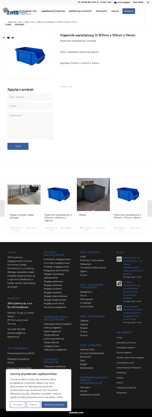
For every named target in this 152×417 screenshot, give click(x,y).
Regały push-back (54, 303)
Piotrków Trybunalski (92, 260)
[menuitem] (122, 2)
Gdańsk (84, 320)
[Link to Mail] (13, 38)
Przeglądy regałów (126, 347)
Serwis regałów (124, 352)
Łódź (83, 256)
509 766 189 (18, 329)
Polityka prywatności (126, 387)
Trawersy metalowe (55, 366)
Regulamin (122, 392)
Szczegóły (31, 227)
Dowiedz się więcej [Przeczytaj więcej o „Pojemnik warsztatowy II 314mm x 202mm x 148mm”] (51, 228)
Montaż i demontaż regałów (130, 357)
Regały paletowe (53, 281)
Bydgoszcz (86, 291)
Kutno (83, 275)
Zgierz (83, 271)
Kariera (120, 377)
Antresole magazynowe (57, 259)
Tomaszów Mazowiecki (93, 267)
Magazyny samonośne (56, 270)
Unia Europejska (123, 2)
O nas (119, 337)
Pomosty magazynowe (57, 263)
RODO (120, 382)
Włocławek (86, 299)
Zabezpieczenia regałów (58, 323)
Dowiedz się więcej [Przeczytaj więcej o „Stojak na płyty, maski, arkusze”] (16, 228)
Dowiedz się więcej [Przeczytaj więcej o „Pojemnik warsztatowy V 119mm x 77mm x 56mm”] (120, 228)
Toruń (83, 295)
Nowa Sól (85, 356)
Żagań (83, 364)
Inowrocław (86, 306)
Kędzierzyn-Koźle (90, 394)
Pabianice (85, 264)
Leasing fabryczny (125, 362)
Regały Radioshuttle (55, 299)
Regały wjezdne (53, 292)
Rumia (83, 335)
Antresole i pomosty (126, 342)
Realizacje (121, 372)
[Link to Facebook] (4, 38)
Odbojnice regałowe (55, 349)
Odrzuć (33, 404)
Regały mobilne (53, 288)
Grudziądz (85, 302)
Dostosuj (17, 404)
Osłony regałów (52, 327)
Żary (82, 360)
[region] (38, 390)
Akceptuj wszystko (54, 404)
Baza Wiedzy (138, 2)
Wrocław (85, 387)
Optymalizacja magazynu (129, 367)
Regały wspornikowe (55, 296)
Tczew (83, 331)
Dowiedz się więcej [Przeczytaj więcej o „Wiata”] (86, 228)
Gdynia (84, 324)
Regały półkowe (53, 285)
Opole (84, 391)
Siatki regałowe (52, 331)
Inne (70, 87)
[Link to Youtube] (8, 38)
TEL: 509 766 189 (84, 2)
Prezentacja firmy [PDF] (20, 353)
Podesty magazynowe (56, 266)
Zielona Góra (87, 349)
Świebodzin (86, 367)
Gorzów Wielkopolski (92, 353)
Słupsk (84, 327)
